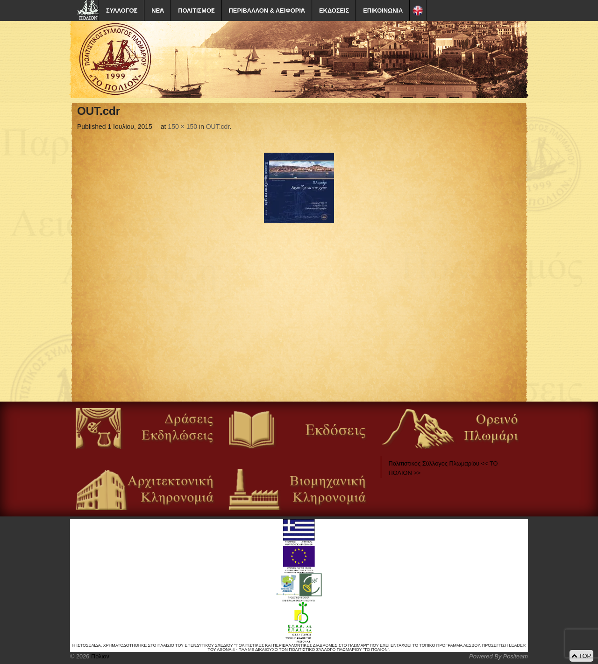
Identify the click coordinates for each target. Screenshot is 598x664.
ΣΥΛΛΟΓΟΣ (121, 10)
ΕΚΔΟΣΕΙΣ (334, 10)
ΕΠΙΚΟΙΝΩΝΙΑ (383, 10)
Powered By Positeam (498, 656)
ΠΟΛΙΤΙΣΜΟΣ (196, 10)
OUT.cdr (218, 126)
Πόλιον (99, 656)
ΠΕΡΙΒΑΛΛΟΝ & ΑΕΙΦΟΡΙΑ (267, 10)
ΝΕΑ (157, 10)
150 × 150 (182, 126)
